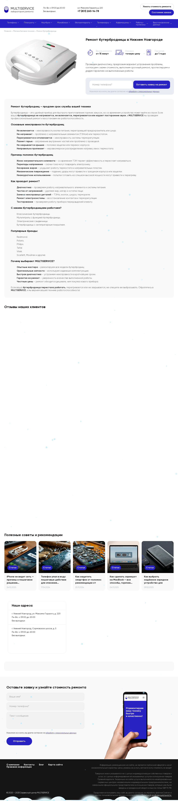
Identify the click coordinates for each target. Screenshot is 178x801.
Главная (7, 31)
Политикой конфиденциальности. (157, 795)
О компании (12, 764)
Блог (41, 764)
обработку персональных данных (144, 91)
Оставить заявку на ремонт (151, 84)
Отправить (19, 741)
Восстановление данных (161, 23)
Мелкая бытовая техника (23, 31)
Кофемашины (122, 22)
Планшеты (29, 22)
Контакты (29, 764)
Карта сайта (55, 764)
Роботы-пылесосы (140, 23)
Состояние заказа (161, 12)
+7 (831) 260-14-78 (88, 11)
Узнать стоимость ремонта (157, 6)
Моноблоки (62, 22)
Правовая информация (19, 767)
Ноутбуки (45, 22)
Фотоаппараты (82, 22)
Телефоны (12, 22)
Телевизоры (103, 22)
